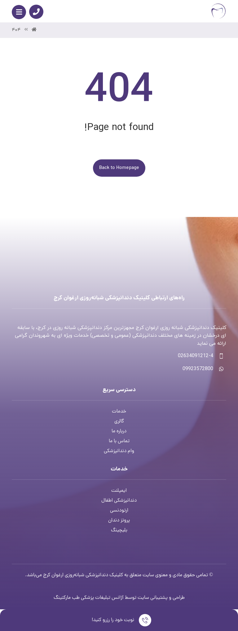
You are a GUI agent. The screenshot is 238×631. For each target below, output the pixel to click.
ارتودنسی (119, 510)
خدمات (119, 411)
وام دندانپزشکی (119, 451)
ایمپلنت (119, 491)
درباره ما (119, 431)
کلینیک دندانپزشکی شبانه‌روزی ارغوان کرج (83, 575)
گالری (119, 421)
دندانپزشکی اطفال (119, 500)
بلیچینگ (119, 530)
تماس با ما (119, 441)
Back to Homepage (119, 168)
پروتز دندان (119, 520)
